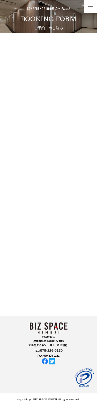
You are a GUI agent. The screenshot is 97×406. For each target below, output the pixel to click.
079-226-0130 (51, 350)
